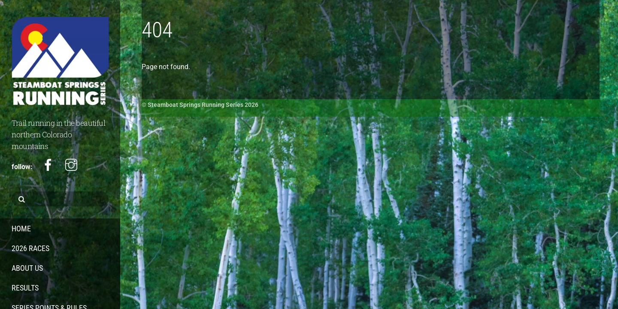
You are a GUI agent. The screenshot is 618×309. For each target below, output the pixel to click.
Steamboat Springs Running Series (195, 104)
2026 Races (30, 248)
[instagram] (71, 165)
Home (21, 228)
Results (25, 287)
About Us (27, 268)
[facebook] (48, 165)
